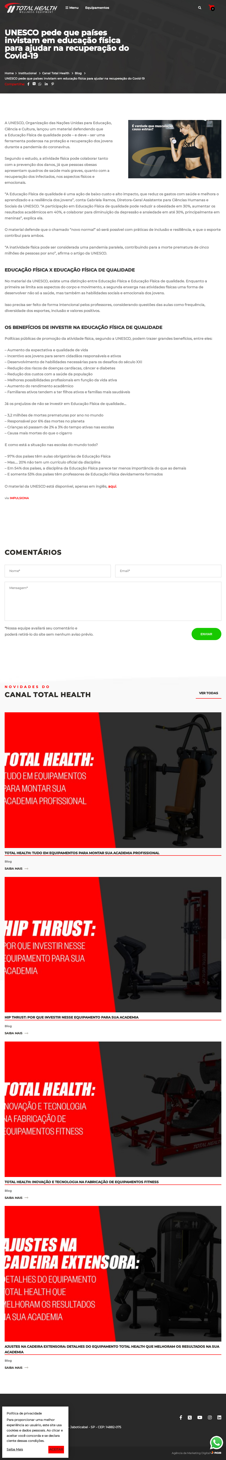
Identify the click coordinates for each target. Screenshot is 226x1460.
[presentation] (148, 634)
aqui (112, 486)
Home (9, 73)
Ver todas (208, 693)
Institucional (28, 73)
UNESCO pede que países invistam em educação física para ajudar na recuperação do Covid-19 (75, 78)
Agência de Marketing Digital (191, 1453)
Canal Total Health (56, 73)
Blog (79, 73)
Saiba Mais (15, 1449)
